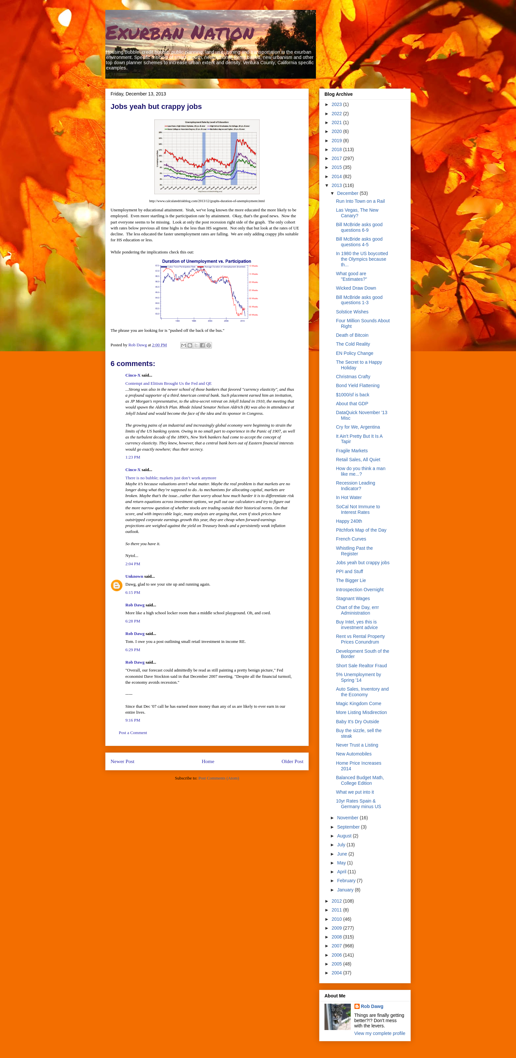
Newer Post (122, 761)
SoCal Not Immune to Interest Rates (358, 509)
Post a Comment (133, 732)
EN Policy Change (355, 353)
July (342, 844)
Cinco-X (133, 375)
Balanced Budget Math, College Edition (360, 780)
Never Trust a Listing (357, 745)
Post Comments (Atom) (218, 778)
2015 (337, 167)
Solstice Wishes (352, 311)
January (346, 889)
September (349, 827)
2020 (337, 131)
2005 (337, 963)
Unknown (134, 576)
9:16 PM (132, 720)
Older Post (292, 761)
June (342, 854)
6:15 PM (132, 592)
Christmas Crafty (353, 376)
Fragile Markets (352, 450)
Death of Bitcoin (352, 335)
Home (208, 761)
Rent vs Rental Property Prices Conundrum (360, 639)
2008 (337, 936)
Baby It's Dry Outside (357, 721)
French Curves (351, 539)
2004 (337, 972)
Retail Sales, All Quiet (358, 459)
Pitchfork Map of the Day (361, 530)
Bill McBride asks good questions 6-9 (359, 227)
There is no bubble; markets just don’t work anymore (170, 477)
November (348, 817)
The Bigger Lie (351, 580)
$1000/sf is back (352, 394)
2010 (337, 919)
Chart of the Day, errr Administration (357, 610)
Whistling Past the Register (354, 550)
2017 (337, 158)
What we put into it (355, 792)
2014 (337, 176)
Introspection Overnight (360, 589)
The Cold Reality (353, 344)
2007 (337, 945)
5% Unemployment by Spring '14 (358, 677)
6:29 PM (132, 649)
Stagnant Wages (353, 598)
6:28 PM (132, 621)
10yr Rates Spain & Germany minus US (358, 803)
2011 (337, 910)
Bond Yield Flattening (357, 385)
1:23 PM (132, 457)
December (348, 193)
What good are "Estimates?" (351, 276)
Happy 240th (349, 521)
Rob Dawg (134, 604)
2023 (337, 104)
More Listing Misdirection (361, 712)
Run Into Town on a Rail (360, 201)
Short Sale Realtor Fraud (361, 665)
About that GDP (352, 403)
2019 (337, 140)
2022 (337, 113)
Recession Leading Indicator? (355, 485)
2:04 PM (132, 563)
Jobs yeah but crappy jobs (363, 562)
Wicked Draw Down (356, 288)
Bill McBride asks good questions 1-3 (359, 300)
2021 (337, 122)
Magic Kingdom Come (358, 703)
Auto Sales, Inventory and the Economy (362, 691)
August (344, 835)
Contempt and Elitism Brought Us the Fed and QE (168, 383)
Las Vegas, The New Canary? (357, 212)
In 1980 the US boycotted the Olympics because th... (362, 259)
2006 (337, 955)
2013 (337, 185)
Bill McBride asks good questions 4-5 (359, 241)
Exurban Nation (179, 31)
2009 (337, 928)
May (342, 862)
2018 (337, 149)
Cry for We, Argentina (358, 427)
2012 (337, 901)
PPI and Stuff (349, 571)
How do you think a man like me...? (360, 471)
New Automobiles (354, 753)
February (347, 880)
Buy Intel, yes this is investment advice (357, 624)
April (342, 871)
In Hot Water (349, 497)
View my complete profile (379, 1033)
